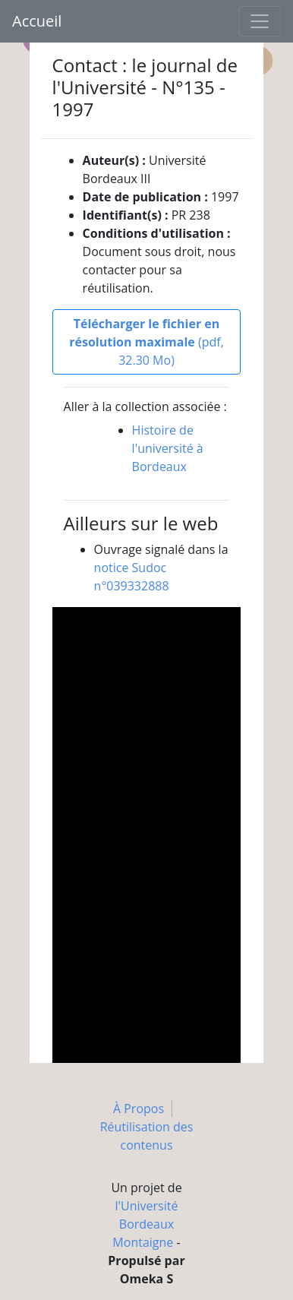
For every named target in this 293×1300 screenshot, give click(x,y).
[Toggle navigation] (259, 21)
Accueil (36, 21)
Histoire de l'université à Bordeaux (167, 448)
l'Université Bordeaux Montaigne (145, 1224)
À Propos (138, 1108)
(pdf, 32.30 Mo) (146, 341)
